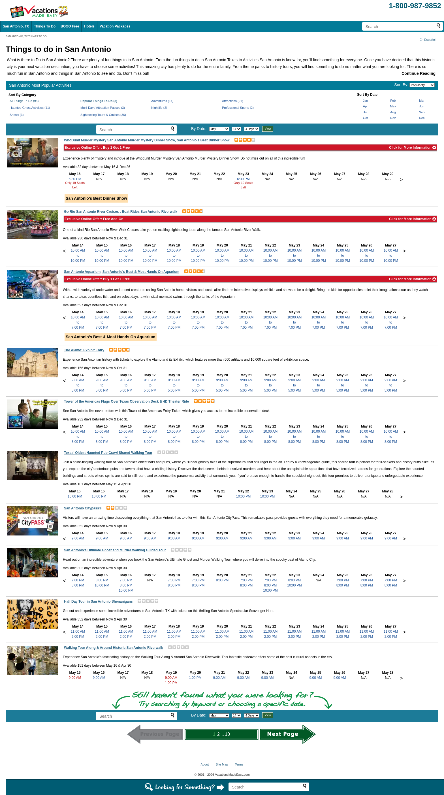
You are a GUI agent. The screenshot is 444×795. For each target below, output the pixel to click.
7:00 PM (78, 580)
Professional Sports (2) (238, 107)
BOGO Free (70, 26)
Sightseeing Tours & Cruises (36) (103, 114)
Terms (239, 764)
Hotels (89, 26)
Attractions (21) (232, 101)
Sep (422, 112)
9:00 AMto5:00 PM (78, 385)
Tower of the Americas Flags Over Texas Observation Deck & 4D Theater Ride (126, 401)
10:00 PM (75, 496)
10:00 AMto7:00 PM (78, 322)
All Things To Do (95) (24, 101)
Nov (393, 118)
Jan (365, 100)
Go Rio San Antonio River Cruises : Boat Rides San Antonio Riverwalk (120, 212)
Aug (393, 112)
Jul (365, 112)
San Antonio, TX (16, 26)
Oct (365, 118)
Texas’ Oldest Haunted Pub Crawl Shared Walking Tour (108, 453)
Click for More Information (412, 148)
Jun (421, 106)
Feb (393, 100)
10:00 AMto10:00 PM (78, 255)
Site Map (222, 764)
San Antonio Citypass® (82, 508)
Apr (365, 106)
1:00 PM (171, 683)
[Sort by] (422, 85)
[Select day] (236, 129)
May (393, 106)
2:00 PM (78, 637)
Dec (422, 118)
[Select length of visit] (251, 129)
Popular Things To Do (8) (98, 101)
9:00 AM (78, 538)
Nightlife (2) (159, 107)
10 (227, 734)
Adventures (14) (162, 101)
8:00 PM (78, 585)
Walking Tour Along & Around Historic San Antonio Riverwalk (113, 648)
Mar (421, 100)
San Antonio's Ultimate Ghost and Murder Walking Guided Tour (115, 550)
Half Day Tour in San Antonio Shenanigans (98, 601)
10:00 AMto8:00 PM (78, 437)
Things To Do (45, 26)
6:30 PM (75, 179)
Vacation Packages (115, 26)
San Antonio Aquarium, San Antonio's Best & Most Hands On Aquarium (121, 272)
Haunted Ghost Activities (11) (30, 107)
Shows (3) (17, 114)
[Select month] (219, 129)
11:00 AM (78, 632)
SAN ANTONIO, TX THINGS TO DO (26, 36)
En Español (428, 39)
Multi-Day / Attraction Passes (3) (102, 107)
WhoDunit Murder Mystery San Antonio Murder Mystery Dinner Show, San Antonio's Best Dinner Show (146, 140)
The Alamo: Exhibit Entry (84, 350)
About (205, 764)
